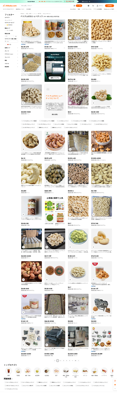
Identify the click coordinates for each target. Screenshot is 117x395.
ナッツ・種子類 (37, 13)
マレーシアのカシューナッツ (11, 382)
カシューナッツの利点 (59, 124)
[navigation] (11, 187)
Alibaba (22, 13)
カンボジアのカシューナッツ (100, 124)
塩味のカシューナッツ (43, 127)
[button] (74, 6)
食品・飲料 (28, 13)
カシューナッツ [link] (47, 13)
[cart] (93, 6)
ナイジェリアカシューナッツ (82, 385)
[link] (115, 381)
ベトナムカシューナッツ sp (98, 385)
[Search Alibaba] (46, 6)
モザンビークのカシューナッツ (100, 382)
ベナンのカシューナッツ (85, 124)
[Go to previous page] (54, 360)
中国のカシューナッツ (42, 382)
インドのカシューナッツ (62, 121)
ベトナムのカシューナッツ (69, 382)
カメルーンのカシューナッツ (70, 127)
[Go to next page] (78, 360)
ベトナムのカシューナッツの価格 (78, 121)
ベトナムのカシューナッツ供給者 (29, 121)
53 (75, 360)
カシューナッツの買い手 (27, 385)
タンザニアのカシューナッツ (28, 124)
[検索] (79, 5)
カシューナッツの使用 (41, 385)
